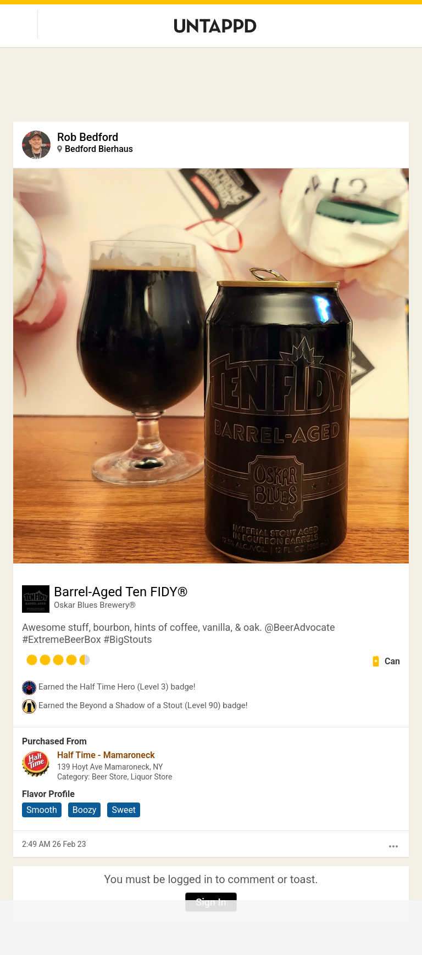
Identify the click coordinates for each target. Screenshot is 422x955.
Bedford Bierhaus (99, 149)
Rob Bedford (87, 137)
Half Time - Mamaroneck (106, 755)
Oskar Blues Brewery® (95, 605)
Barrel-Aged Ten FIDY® (121, 591)
